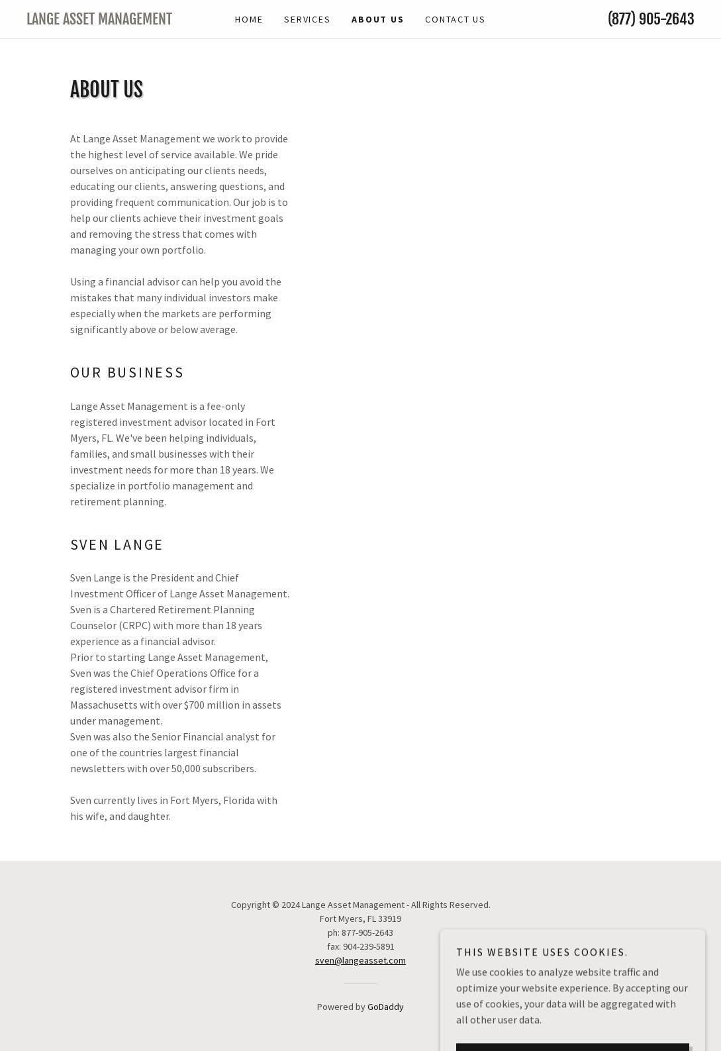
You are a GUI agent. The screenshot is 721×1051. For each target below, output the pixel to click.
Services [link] (307, 19)
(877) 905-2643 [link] (651, 19)
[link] (109, 20)
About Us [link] (378, 19)
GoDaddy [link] (385, 1007)
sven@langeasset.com (360, 960)
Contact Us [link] (455, 19)
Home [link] (249, 19)
